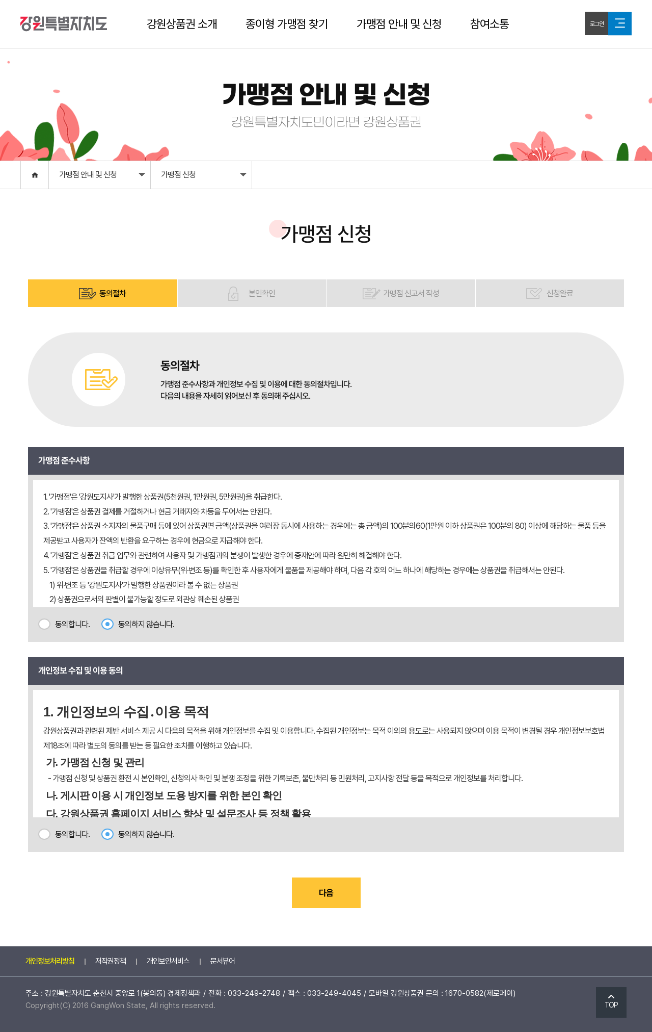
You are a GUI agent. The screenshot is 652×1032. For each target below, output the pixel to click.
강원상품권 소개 (182, 24)
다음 (326, 893)
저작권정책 (110, 961)
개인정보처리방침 (49, 961)
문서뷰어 (222, 961)
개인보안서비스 (168, 961)
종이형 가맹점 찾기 (287, 24)
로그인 (597, 24)
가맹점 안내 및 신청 (399, 24)
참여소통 (489, 24)
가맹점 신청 (204, 177)
